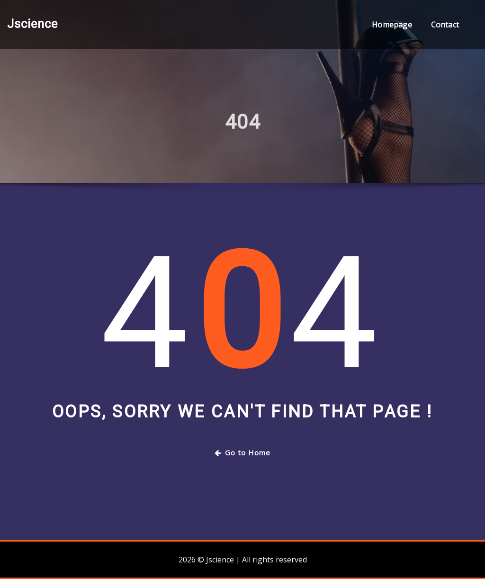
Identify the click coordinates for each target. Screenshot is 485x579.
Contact (445, 24)
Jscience (32, 24)
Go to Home (242, 452)
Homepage (392, 24)
